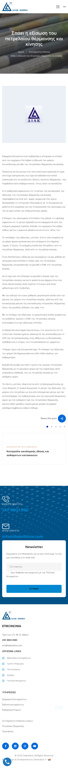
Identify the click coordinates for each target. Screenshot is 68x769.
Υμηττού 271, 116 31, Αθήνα (15, 634)
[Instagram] (25, 746)
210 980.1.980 (15, 510)
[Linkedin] (15, 746)
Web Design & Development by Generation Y (26, 759)
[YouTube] (34, 746)
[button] (47, 426)
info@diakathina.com (22, 536)
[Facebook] (5, 746)
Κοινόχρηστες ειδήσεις (39, 52)
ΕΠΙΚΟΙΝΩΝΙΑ (11, 626)
